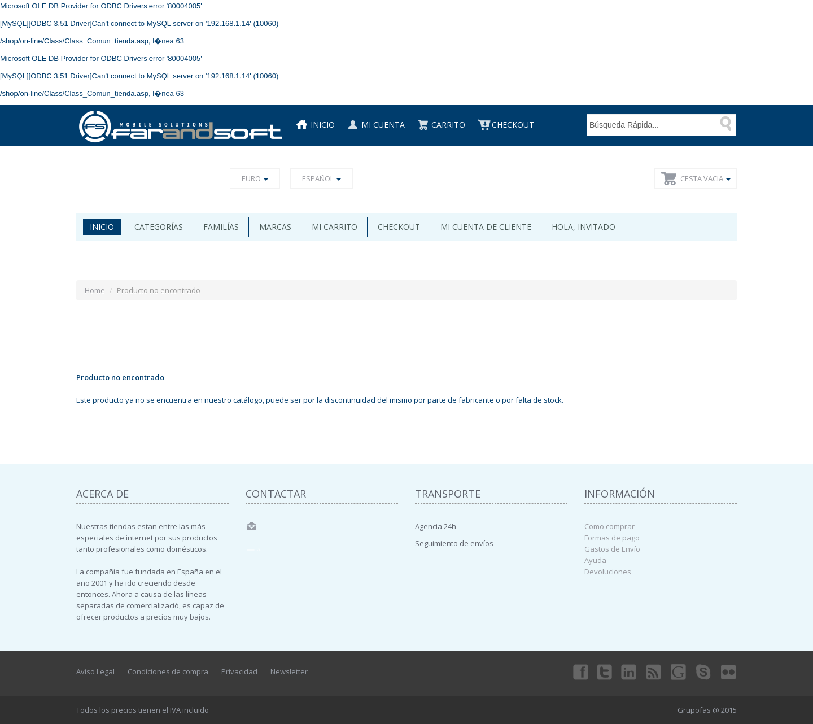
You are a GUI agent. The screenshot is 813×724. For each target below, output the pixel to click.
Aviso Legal (95, 671)
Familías (221, 226)
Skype (704, 671)
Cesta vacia (705, 178)
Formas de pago (612, 538)
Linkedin (629, 671)
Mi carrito (334, 226)
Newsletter (289, 671)
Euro (255, 178)
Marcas (275, 226)
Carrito (448, 124)
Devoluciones (607, 571)
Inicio (323, 124)
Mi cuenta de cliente (485, 226)
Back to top (793, 706)
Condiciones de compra (168, 671)
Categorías (158, 226)
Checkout (399, 226)
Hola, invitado (583, 226)
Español (321, 178)
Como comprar (609, 526)
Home (95, 290)
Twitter (604, 671)
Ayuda (595, 560)
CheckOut (513, 124)
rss (654, 671)
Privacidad (239, 671)
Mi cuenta (383, 124)
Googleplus (679, 671)
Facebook (579, 671)
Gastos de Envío (612, 549)
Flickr (728, 671)
